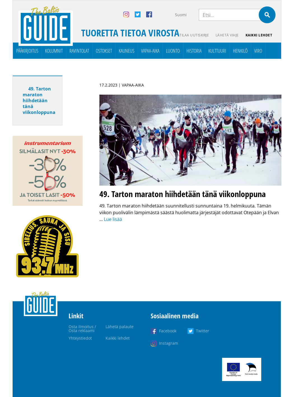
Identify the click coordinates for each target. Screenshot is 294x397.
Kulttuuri (217, 50)
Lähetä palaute (120, 326)
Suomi (181, 14)
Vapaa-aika (150, 50)
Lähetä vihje (227, 35)
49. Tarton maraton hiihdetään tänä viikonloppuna (39, 100)
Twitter (202, 330)
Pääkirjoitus (27, 50)
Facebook (167, 330)
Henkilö (240, 50)
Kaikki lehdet (259, 35)
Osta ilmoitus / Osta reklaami (82, 328)
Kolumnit (54, 50)
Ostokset (104, 50)
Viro (258, 50)
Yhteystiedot (80, 338)
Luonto (173, 50)
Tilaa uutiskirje (194, 35)
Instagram (168, 343)
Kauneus (126, 50)
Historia (194, 50)
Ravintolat (79, 50)
